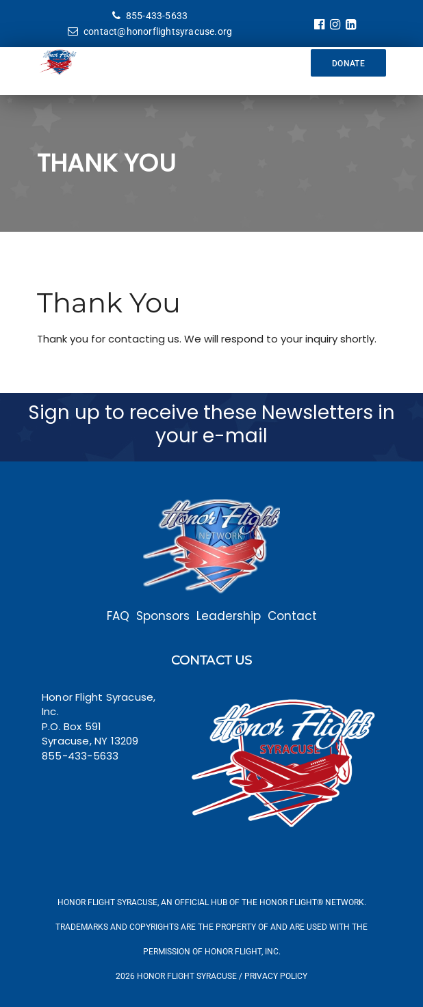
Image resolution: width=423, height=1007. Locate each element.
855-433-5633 (150, 15)
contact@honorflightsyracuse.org (150, 31)
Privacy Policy (275, 976)
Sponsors (163, 616)
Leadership (228, 616)
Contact (292, 616)
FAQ (118, 616)
